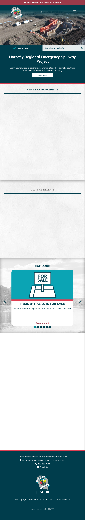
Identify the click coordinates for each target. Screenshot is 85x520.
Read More (42, 75)
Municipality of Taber (16, 13)
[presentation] (5, 301)
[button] (35, 327)
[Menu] (74, 12)
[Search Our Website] (63, 48)
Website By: (42, 509)
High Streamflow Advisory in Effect (44, 2)
